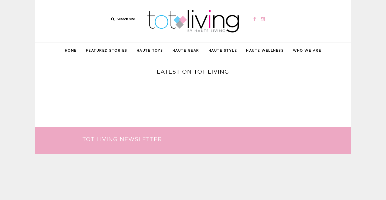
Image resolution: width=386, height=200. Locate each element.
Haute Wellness (265, 50)
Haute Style (222, 50)
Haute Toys (150, 50)
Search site (126, 19)
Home (71, 50)
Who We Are (307, 50)
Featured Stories (106, 50)
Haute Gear (185, 50)
